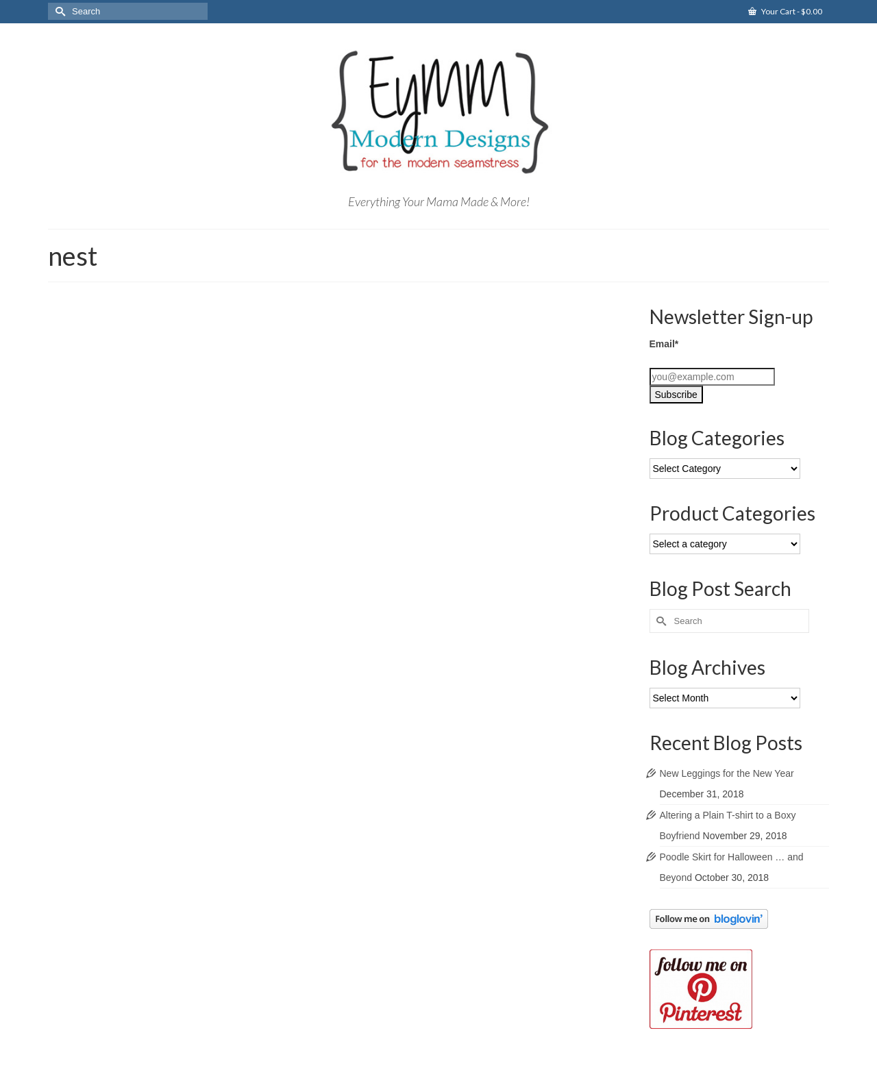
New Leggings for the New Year (727, 773)
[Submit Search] (58, 11)
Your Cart (785, 11)
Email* (664, 343)
